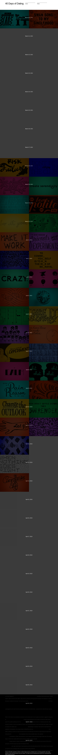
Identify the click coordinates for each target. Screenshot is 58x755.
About (26, 3)
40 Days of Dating (14, 3)
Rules (38, 3)
